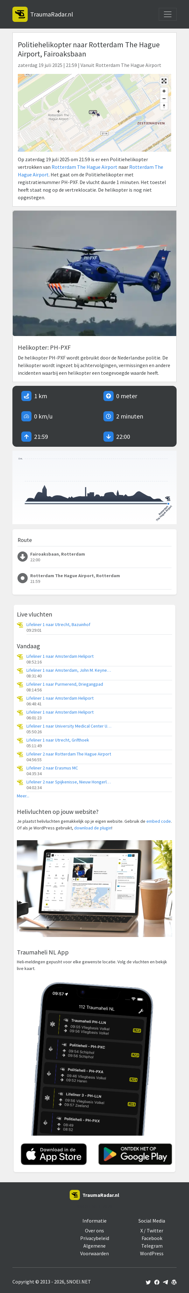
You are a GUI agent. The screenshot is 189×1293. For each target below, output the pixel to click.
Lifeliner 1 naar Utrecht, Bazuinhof (58, 624)
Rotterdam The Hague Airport (84, 167)
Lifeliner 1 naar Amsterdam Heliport (60, 656)
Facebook (152, 1238)
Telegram (152, 1246)
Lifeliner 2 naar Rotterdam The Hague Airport (68, 754)
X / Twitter (151, 1230)
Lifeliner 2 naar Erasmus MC (52, 768)
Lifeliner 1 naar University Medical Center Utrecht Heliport (69, 726)
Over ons (94, 1230)
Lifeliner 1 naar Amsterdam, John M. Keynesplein (69, 670)
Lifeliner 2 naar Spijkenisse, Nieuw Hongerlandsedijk (69, 782)
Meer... (23, 796)
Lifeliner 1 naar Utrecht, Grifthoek (57, 740)
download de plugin (92, 828)
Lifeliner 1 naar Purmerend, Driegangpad (64, 684)
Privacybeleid (94, 1238)
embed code (158, 821)
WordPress (152, 1253)
